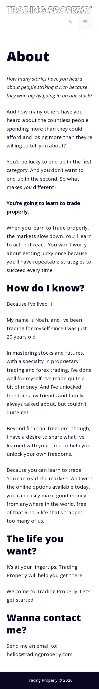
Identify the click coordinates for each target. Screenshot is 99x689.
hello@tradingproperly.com (40, 654)
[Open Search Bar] (71, 21)
